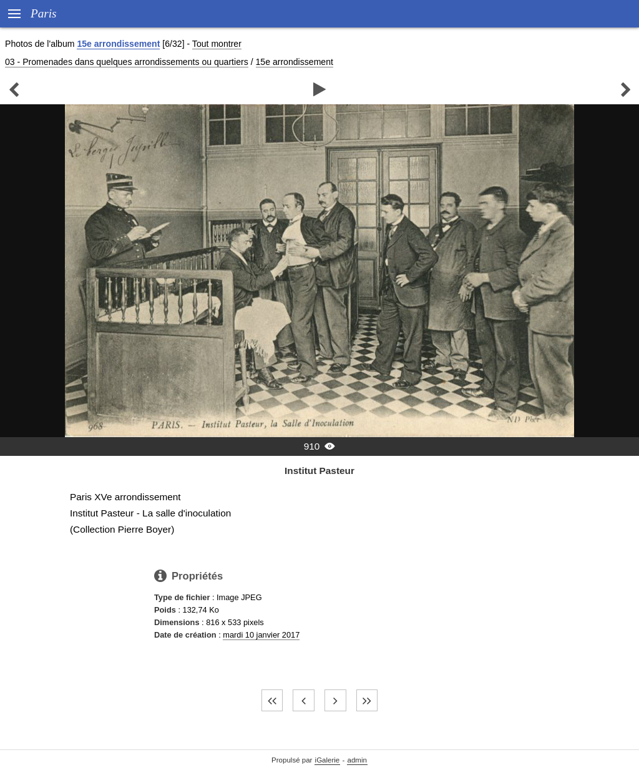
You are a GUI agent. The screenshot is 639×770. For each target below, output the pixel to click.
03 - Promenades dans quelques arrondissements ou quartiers (126, 62)
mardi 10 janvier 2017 (261, 634)
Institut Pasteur (319, 470)
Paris (44, 13)
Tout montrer (216, 44)
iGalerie (327, 760)
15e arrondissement (118, 44)
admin (357, 760)
